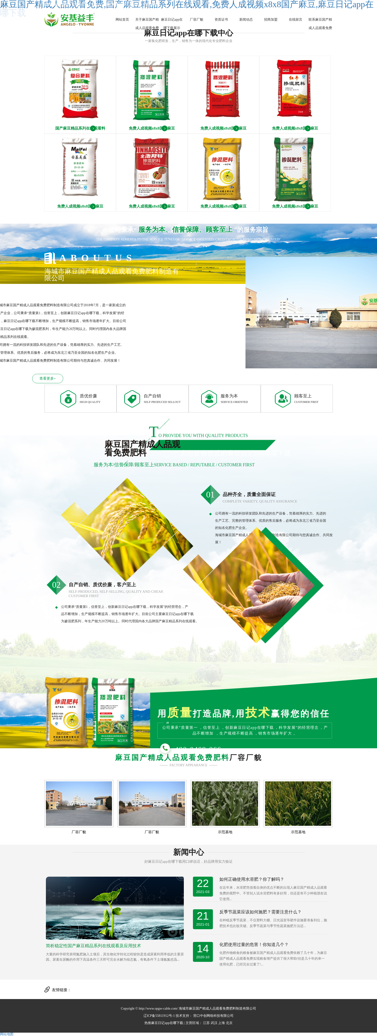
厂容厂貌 (196, 19)
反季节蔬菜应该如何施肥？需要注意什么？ (260, 912)
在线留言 (295, 19)
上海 (221, 1023)
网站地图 (6, 1034)
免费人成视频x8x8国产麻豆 (152, 128)
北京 (229, 1023)
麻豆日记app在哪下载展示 (172, 24)
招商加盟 (271, 19)
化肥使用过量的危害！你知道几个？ (254, 944)
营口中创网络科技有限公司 (213, 1016)
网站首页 (122, 19)
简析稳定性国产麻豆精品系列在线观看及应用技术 (93, 945)
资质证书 (221, 19)
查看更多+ (29, 378)
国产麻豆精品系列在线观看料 (80, 128)
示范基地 (225, 832)
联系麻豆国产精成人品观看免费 (320, 24)
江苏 (206, 1023)
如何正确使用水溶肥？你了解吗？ (251, 879)
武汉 (214, 1023)
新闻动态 (246, 19)
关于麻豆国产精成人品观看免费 (147, 24)
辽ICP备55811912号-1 (159, 1016)
